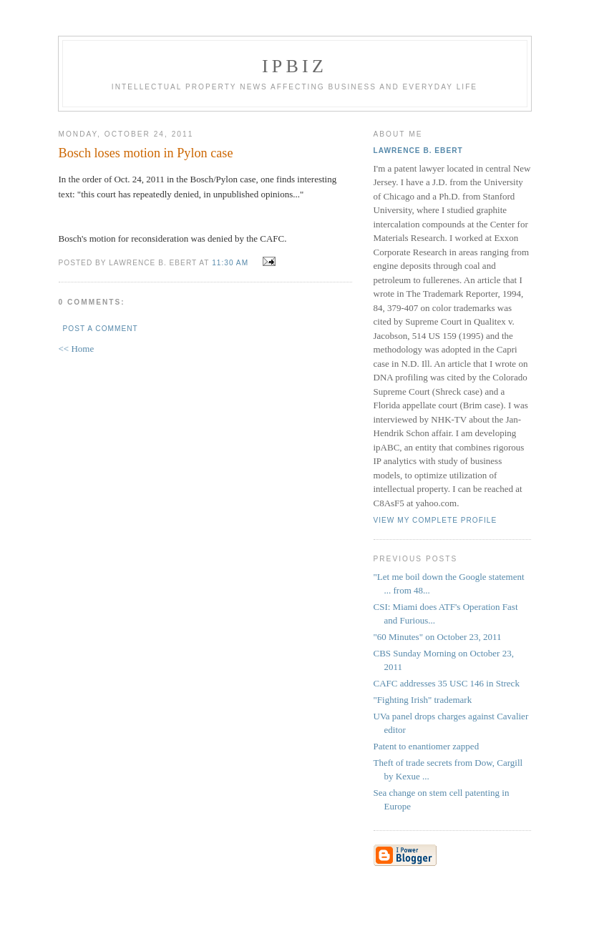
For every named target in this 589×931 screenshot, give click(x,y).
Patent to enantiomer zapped (427, 746)
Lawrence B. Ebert (418, 150)
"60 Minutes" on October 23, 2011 (438, 636)
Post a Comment (100, 328)
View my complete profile (435, 520)
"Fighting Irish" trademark (423, 699)
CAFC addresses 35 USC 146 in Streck (447, 683)
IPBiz (294, 66)
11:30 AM (230, 263)
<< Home (76, 348)
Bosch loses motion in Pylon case (146, 153)
